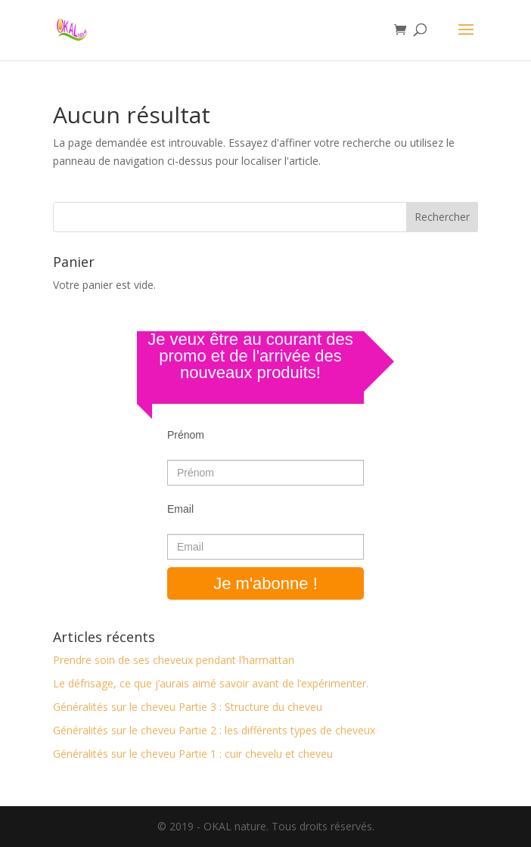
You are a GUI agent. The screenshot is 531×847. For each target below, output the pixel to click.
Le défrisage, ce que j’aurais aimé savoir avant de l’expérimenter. (210, 683)
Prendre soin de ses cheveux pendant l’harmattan (173, 660)
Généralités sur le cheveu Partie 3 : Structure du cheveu (187, 707)
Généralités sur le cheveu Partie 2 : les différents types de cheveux (214, 730)
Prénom (185, 435)
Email (180, 509)
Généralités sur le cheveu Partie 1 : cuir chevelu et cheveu (193, 753)
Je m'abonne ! (265, 583)
